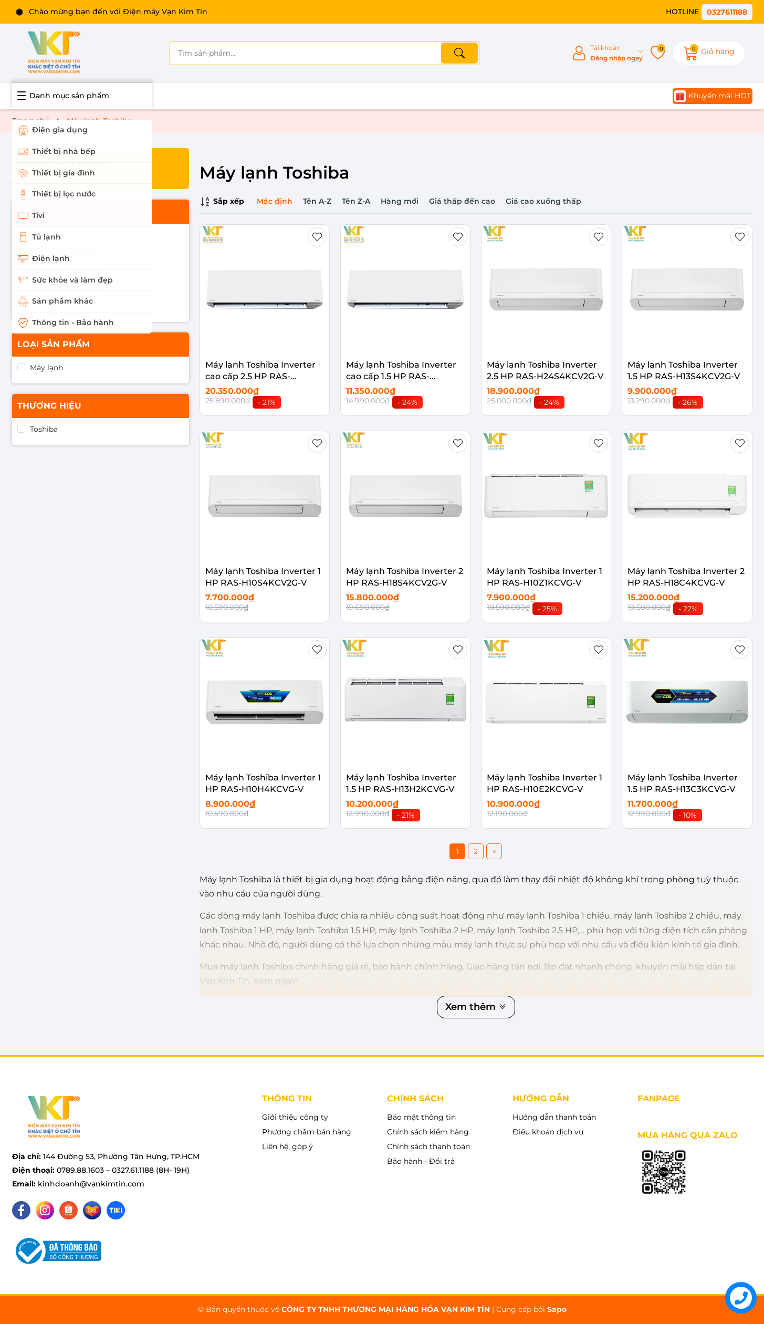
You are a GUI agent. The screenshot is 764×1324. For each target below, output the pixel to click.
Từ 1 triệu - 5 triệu (61, 252)
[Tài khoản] (607, 53)
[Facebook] (21, 1210)
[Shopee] (68, 1210)
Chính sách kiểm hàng (428, 1132)
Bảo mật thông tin (421, 1117)
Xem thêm (476, 1007)
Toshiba (44, 429)
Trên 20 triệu (53, 305)
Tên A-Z (317, 201)
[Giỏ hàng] (709, 53)
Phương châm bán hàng (306, 1132)
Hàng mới (399, 201)
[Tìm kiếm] (459, 53)
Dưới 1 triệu (51, 234)
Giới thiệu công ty (295, 1117)
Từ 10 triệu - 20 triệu (66, 288)
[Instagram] (45, 1210)
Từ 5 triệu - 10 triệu (64, 270)
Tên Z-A (356, 201)
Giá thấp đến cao (462, 201)
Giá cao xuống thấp (543, 201)
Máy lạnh (46, 367)
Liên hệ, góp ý (287, 1146)
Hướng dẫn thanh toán (554, 1117)
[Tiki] (116, 1210)
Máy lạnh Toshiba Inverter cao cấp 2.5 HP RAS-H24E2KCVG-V (260, 376)
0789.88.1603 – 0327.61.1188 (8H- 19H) (123, 1170)
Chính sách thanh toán (428, 1146)
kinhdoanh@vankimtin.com (91, 1184)
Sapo (557, 1309)
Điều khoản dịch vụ (547, 1132)
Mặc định (274, 201)
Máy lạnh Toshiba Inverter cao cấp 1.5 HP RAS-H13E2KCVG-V (401, 376)
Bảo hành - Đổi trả (421, 1161)
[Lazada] (92, 1210)
